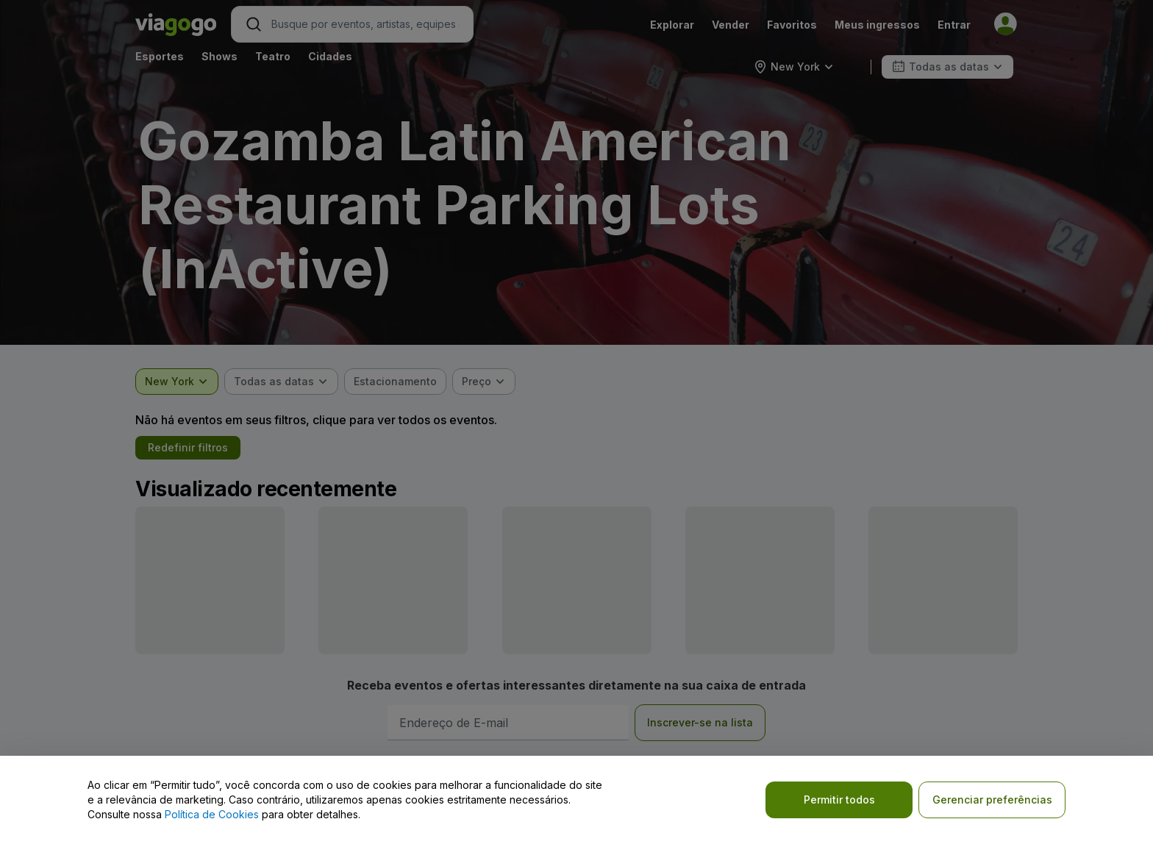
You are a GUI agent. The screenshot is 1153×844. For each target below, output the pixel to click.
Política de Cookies (212, 814)
